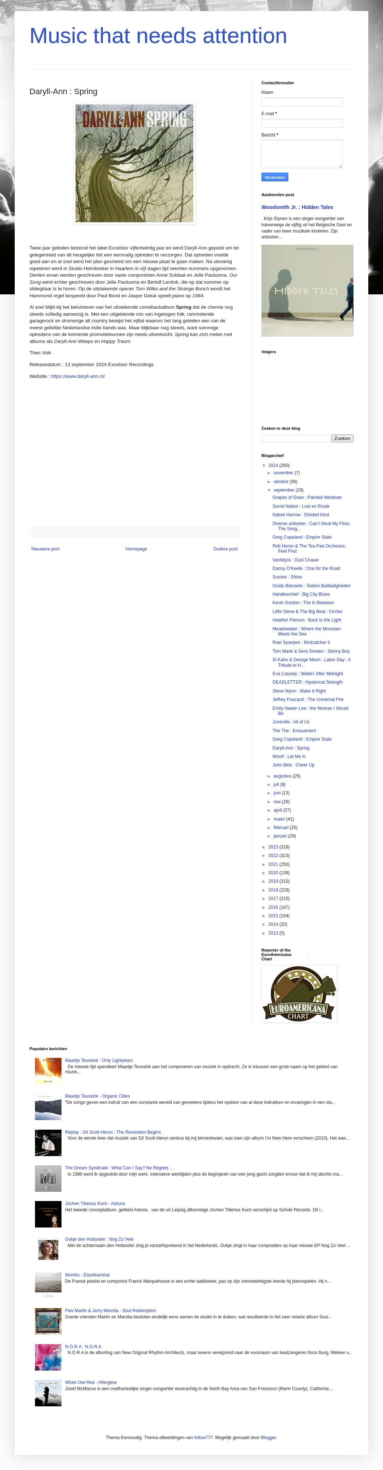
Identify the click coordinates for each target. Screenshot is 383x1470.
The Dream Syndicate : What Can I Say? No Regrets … (119, 1167)
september (285, 490)
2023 (274, 847)
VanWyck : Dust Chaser (296, 560)
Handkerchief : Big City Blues (301, 594)
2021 (274, 864)
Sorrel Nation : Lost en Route (301, 506)
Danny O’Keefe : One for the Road (306, 568)
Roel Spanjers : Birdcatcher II (301, 642)
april (278, 810)
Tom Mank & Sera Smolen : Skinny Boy (311, 651)
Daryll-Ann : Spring (291, 748)
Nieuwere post (45, 549)
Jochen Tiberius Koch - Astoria (95, 1203)
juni (278, 793)
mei (278, 801)
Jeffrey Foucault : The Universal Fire (308, 699)
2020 (274, 872)
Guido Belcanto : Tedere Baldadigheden (312, 585)
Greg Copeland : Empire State (302, 537)
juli (277, 784)
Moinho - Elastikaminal (87, 1275)
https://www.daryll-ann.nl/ (78, 376)
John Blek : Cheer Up (294, 765)
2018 (274, 890)
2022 (274, 855)
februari (282, 827)
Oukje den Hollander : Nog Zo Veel (99, 1239)
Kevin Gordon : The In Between (303, 602)
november (284, 472)
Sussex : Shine (287, 577)
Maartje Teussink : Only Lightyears (99, 1060)
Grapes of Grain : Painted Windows (307, 497)
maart (280, 819)
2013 (274, 933)
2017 (274, 898)
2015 (274, 915)
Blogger (268, 1437)
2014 (274, 924)
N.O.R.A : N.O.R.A (83, 1346)
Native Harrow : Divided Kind (301, 514)
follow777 (203, 1437)
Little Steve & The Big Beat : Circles (307, 611)
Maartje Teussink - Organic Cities (97, 1096)
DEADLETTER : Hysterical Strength (308, 682)
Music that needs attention (158, 35)
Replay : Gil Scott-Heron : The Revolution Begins (113, 1132)
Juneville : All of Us (291, 722)
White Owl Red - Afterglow (91, 1382)
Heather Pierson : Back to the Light (307, 620)
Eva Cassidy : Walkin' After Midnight (308, 673)
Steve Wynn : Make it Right (299, 691)
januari (281, 836)
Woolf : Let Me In (289, 756)
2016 (274, 907)
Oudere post (225, 549)
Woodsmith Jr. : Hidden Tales (297, 207)
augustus (283, 776)
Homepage (136, 549)
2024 (274, 465)
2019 (274, 881)
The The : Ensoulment (294, 730)
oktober (281, 481)
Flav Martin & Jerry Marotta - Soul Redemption (110, 1310)
